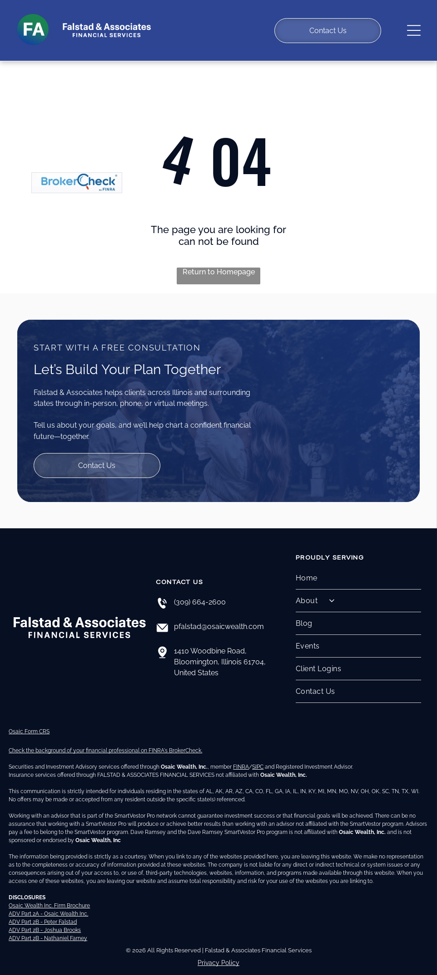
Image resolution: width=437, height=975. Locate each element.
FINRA (241, 757)
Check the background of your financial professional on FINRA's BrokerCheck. (105, 740)
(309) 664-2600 (200, 591)
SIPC (257, 757)
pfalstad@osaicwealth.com (219, 616)
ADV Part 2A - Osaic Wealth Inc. (48, 904)
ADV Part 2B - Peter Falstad (43, 912)
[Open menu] (414, 25)
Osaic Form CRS (29, 721)
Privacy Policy (218, 952)
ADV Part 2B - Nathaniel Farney (48, 928)
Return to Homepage (219, 262)
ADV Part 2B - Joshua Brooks (45, 920)
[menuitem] (358, 567)
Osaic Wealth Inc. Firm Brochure (49, 895)
